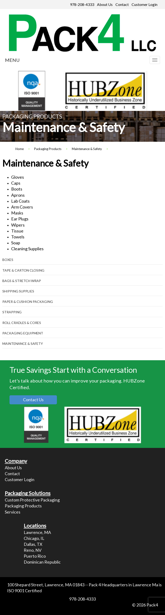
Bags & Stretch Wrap (21, 281)
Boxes (7, 260)
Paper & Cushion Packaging (27, 302)
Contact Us (33, 399)
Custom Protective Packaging (32, 499)
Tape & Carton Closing (23, 270)
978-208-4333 (82, 4)
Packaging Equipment (22, 333)
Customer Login (144, 4)
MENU (12, 60)
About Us (105, 4)
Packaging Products (23, 505)
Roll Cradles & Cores (21, 323)
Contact (122, 4)
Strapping (12, 312)
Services (12, 512)
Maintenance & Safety (22, 344)
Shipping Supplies (18, 291)
